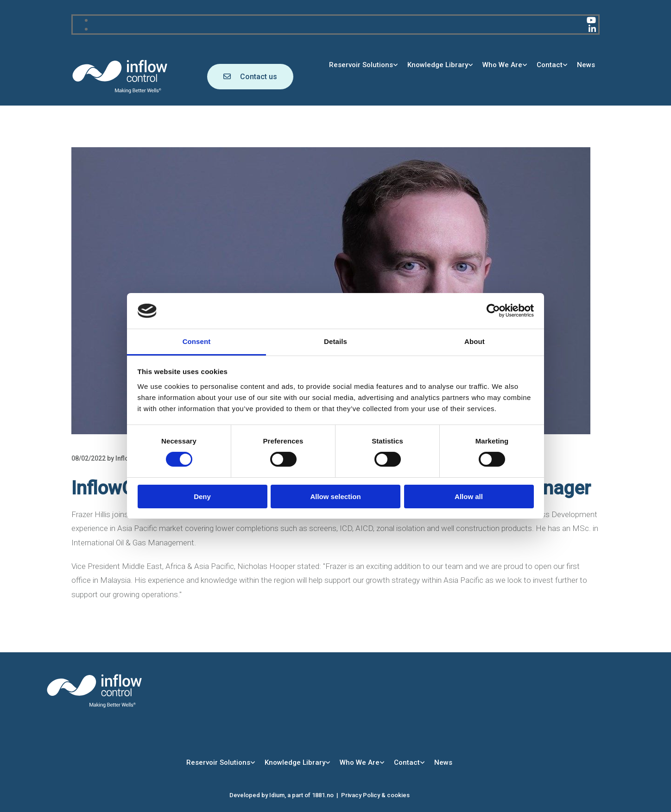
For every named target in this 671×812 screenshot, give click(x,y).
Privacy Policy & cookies (375, 795)
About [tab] (474, 341)
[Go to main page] (120, 91)
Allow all (469, 496)
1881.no (323, 795)
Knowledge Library (437, 65)
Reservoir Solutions (361, 65)
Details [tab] (335, 341)
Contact (550, 65)
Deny (202, 496)
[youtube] (591, 20)
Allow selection (335, 496)
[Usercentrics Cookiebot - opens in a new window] (493, 311)
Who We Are (502, 65)
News (586, 65)
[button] (250, 76)
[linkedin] (592, 29)
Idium (277, 795)
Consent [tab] (197, 341)
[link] (363, 65)
